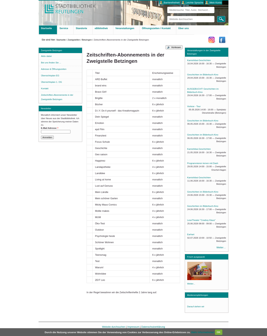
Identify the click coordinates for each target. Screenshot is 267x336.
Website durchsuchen (113, 326)
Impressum (133, 326)
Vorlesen (176, 47)
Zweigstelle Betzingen (51, 50)
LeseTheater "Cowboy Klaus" (201, 220)
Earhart (190, 234)
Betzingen (87, 39)
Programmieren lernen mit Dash (202, 163)
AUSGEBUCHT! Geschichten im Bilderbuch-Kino (203, 90)
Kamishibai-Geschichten (199, 60)
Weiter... (191, 284)
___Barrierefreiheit (169, 2)
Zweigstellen (74, 39)
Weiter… (221, 247)
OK (218, 332)
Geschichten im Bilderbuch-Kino (202, 74)
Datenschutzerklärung (153, 326)
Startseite (61, 39)
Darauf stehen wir (195, 306)
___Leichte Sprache (192, 2)
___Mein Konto (213, 2)
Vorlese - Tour (194, 106)
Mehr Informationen (203, 332)
